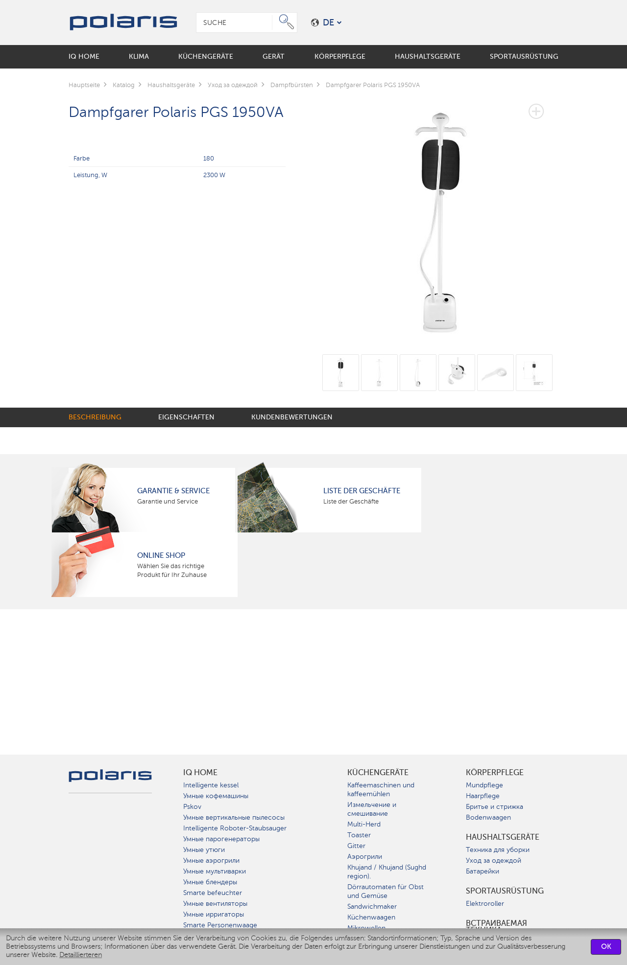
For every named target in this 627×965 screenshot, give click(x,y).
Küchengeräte (378, 772)
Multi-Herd (364, 824)
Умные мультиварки (214, 871)
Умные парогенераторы (221, 839)
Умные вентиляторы (215, 903)
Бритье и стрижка (494, 807)
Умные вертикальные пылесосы (234, 817)
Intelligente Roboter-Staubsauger (235, 828)
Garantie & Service (173, 490)
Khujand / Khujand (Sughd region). (386, 871)
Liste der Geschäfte (361, 490)
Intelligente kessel (211, 785)
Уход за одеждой (493, 860)
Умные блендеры (210, 882)
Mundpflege (484, 785)
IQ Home (200, 772)
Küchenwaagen (371, 917)
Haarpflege (483, 796)
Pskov (192, 807)
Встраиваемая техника (496, 927)
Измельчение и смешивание (371, 809)
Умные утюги (204, 850)
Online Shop (161, 555)
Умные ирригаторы (213, 914)
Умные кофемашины (215, 796)
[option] (440, 214)
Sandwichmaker (372, 906)
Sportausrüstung (505, 891)
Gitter (356, 846)
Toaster (359, 835)
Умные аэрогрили (211, 860)
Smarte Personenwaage (220, 925)
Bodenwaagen (488, 817)
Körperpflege (495, 772)
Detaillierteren (80, 955)
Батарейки (482, 871)
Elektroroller (485, 903)
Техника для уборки (498, 850)
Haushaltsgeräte (502, 837)
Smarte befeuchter (212, 893)
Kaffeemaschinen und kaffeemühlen (380, 789)
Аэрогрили (364, 856)
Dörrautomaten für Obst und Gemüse (385, 891)
